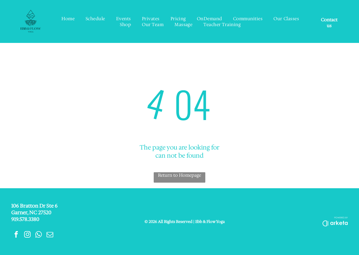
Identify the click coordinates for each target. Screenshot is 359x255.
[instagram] (27, 235)
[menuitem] (68, 19)
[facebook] (16, 235)
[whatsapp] (38, 235)
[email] (50, 235)
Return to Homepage (179, 175)
